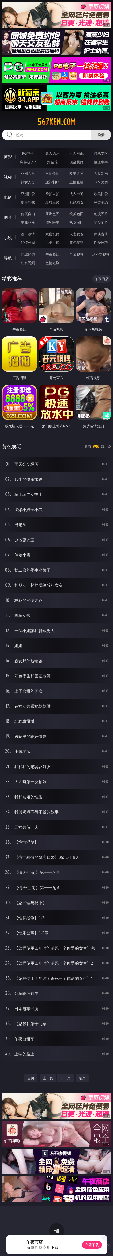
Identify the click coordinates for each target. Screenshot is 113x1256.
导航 (8, 258)
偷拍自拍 (52, 193)
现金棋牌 (76, 162)
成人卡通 (76, 193)
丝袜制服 (52, 182)
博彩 (8, 157)
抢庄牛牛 (101, 162)
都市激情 (28, 234)
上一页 (48, 1078)
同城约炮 (28, 254)
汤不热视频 (101, 254)
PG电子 (28, 153)
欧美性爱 (101, 193)
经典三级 (52, 202)
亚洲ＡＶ (28, 173)
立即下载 (92, 1244)
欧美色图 (76, 213)
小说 (8, 237)
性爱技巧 (101, 242)
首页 (30, 1078)
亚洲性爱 (28, 193)
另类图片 (101, 222)
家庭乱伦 (52, 234)
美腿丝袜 (28, 222)
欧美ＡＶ (76, 173)
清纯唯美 (52, 222)
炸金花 (52, 162)
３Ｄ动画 (101, 173)
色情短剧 (52, 262)
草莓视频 (76, 254)
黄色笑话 (76, 242)
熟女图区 (76, 222)
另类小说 (52, 242)
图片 (8, 217)
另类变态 (101, 202)
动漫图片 (101, 213)
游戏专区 (101, 153)
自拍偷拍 (52, 173)
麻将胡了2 (28, 162)
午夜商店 (52, 254)
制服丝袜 (28, 202)
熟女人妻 (28, 182)
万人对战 (76, 153)
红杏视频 (28, 262)
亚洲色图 (52, 213)
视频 (8, 177)
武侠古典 (101, 234)
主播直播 (76, 182)
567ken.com (56, 122)
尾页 (82, 1078)
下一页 (65, 1078)
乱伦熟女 (76, 202)
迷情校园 (28, 242)
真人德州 (52, 153)
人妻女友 (76, 234)
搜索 (101, 134)
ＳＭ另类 (101, 182)
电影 (8, 197)
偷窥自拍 (28, 213)
